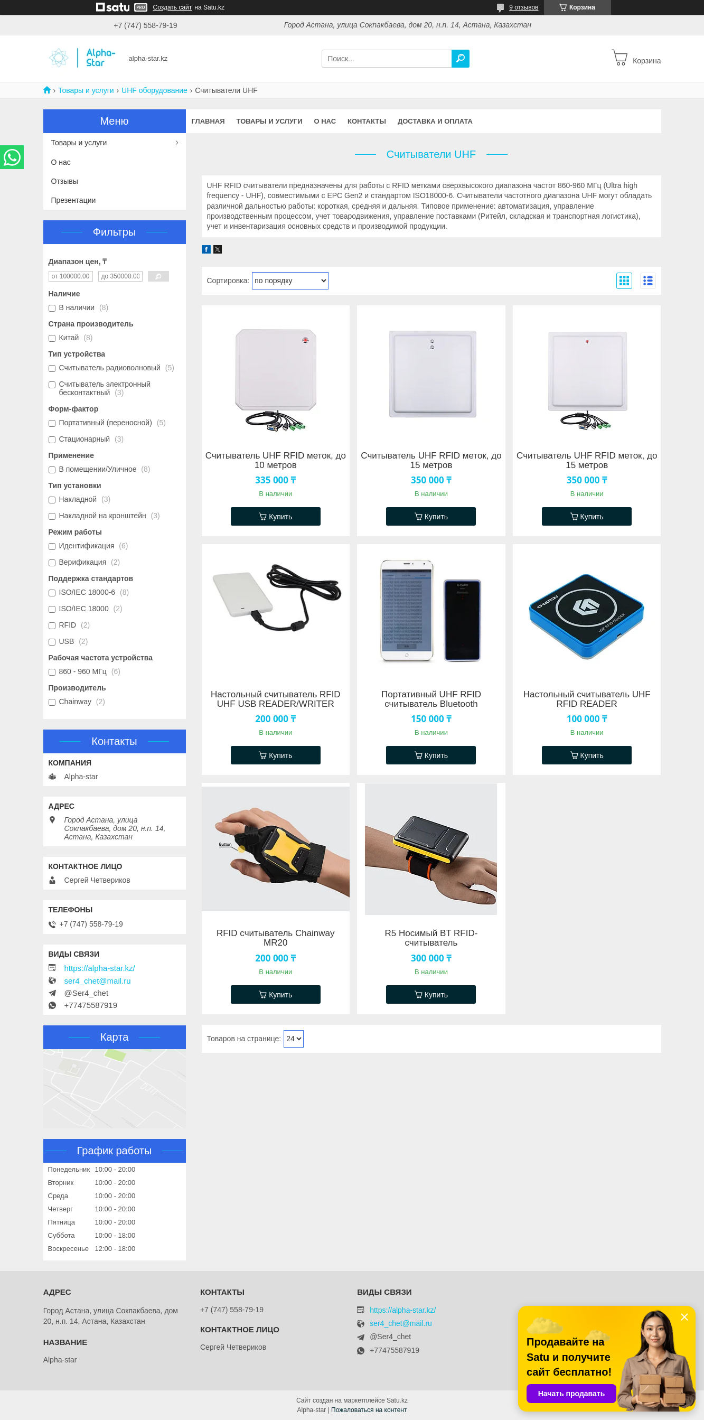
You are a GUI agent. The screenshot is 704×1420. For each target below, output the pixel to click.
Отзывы (64, 181)
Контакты (367, 121)
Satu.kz (397, 1400)
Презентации (73, 200)
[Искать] (461, 59)
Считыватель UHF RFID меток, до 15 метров (431, 460)
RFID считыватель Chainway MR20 (276, 938)
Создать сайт (172, 7)
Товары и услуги (86, 90)
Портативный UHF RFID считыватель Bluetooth (431, 699)
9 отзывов (523, 7)
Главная (208, 121)
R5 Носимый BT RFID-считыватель (431, 938)
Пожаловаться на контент (369, 1410)
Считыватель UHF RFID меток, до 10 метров (275, 460)
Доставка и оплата (435, 121)
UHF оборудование (154, 90)
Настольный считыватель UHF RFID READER (587, 699)
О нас (325, 121)
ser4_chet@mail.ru (97, 981)
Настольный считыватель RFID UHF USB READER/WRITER (276, 699)
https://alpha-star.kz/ (99, 968)
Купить (280, 516)
